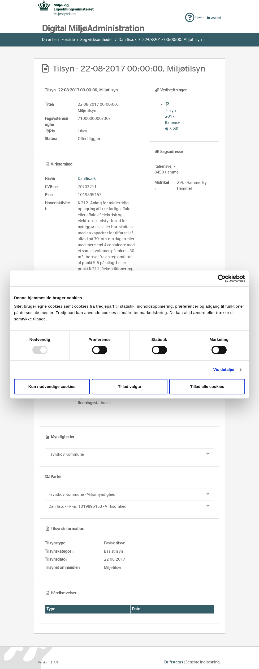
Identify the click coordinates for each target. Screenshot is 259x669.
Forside (68, 40)
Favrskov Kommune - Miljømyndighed (129, 494)
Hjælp (194, 17)
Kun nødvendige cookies (52, 386)
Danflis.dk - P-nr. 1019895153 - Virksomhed (129, 506)
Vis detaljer (224, 369)
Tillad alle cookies (207, 386)
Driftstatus (173, 662)
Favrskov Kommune (129, 454)
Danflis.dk (128, 40)
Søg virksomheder (96, 40)
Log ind (213, 17)
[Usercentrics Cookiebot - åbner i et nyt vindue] (221, 278)
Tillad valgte (129, 386)
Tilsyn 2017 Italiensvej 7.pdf (172, 116)
